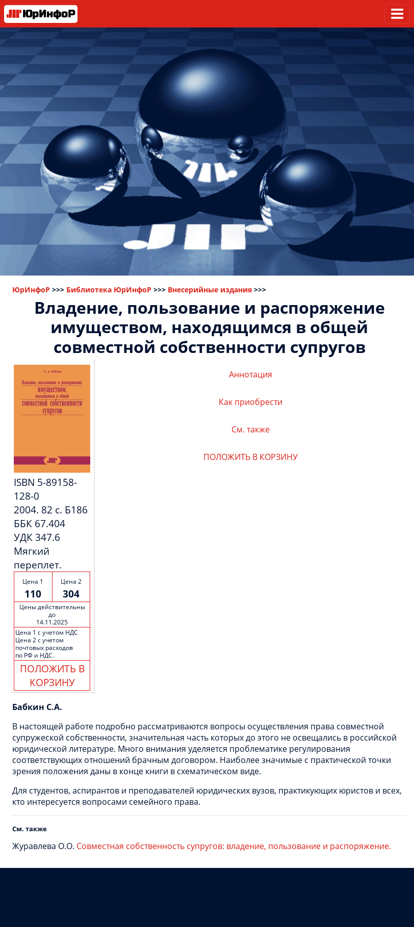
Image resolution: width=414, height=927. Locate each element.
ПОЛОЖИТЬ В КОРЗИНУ (52, 675)
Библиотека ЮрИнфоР (108, 289)
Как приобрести (250, 401)
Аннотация (250, 374)
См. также (250, 429)
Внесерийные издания (210, 289)
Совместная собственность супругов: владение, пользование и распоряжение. (233, 846)
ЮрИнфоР (31, 289)
